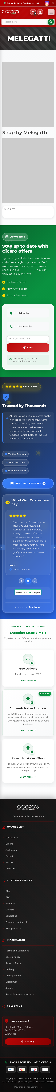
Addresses (9, 850)
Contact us (9, 916)
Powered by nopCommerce (28, 1087)
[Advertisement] (28, 94)
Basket (7, 856)
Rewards (8, 868)
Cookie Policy (11, 957)
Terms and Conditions (15, 950)
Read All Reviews (28, 483)
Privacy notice (11, 975)
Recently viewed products (18, 994)
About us (8, 903)
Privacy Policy (28, 269)
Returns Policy (11, 963)
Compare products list (15, 922)
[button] (21, 581)
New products (11, 928)
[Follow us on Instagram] (47, 3)
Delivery (8, 969)
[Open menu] (51, 12)
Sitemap (8, 909)
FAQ (6, 897)
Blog (6, 891)
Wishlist (8, 862)
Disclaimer (9, 981)
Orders (7, 843)
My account (10, 837)
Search (7, 988)
